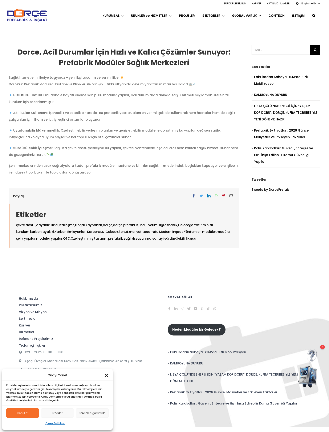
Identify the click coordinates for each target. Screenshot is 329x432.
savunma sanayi (149, 238)
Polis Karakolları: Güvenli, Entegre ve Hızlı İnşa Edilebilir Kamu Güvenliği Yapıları (283, 155)
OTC (66, 238)
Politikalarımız (30, 305)
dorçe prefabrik (125, 225)
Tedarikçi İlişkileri (32, 345)
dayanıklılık (45, 225)
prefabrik (115, 238)
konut (123, 232)
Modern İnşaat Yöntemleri (180, 232)
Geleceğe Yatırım (192, 225)
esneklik (170, 225)
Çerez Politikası (55, 423)
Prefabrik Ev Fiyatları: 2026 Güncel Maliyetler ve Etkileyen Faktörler (223, 392)
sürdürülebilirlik (176, 238)
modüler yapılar (49, 238)
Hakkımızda (28, 298)
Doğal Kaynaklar (88, 225)
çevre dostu (26, 225)
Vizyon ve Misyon (33, 312)
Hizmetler (26, 332)
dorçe (107, 225)
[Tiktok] (208, 308)
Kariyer (24, 325)
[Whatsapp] (214, 308)
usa (193, 238)
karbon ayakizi (42, 232)
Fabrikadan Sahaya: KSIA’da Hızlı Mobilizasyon (208, 352)
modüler (209, 232)
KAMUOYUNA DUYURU (270, 95)
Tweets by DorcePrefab (270, 189)
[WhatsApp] (216, 196)
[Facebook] (194, 196)
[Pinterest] (223, 196)
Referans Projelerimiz (36, 339)
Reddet (57, 413)
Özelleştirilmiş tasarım (89, 238)
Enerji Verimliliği (151, 225)
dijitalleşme (64, 225)
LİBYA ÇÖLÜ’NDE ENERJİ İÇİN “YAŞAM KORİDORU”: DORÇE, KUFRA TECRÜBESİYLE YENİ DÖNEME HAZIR (285, 112)
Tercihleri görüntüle (92, 413)
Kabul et (22, 413)
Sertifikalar (28, 318)
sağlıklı (129, 238)
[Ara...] (281, 50)
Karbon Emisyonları (70, 232)
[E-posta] (231, 196)
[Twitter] (201, 196)
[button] (106, 375)
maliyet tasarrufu (143, 232)
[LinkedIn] (209, 196)
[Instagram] (182, 308)
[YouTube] (195, 308)
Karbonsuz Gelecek (102, 232)
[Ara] (315, 50)
